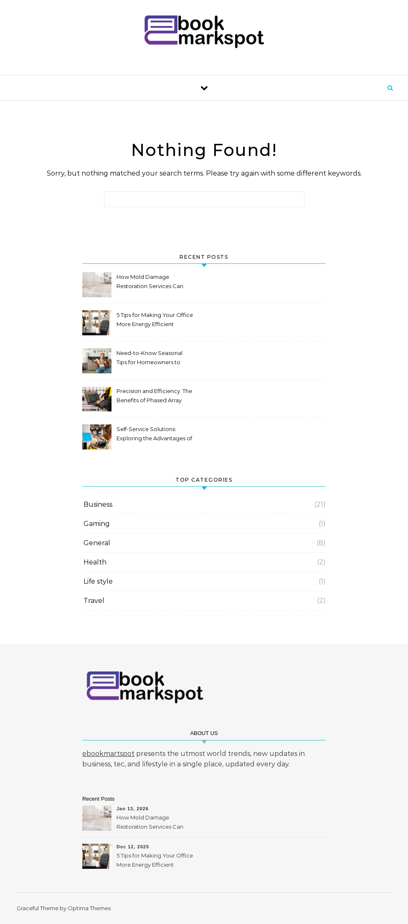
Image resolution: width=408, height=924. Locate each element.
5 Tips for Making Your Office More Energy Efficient (155, 319)
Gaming (97, 524)
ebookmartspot (108, 754)
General (97, 543)
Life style (98, 581)
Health (95, 562)
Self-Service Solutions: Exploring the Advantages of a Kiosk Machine (154, 435)
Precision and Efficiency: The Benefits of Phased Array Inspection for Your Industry (154, 397)
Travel (94, 601)
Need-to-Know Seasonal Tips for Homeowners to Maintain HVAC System (149, 359)
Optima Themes (89, 908)
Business (98, 504)
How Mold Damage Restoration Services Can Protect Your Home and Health (150, 282)
